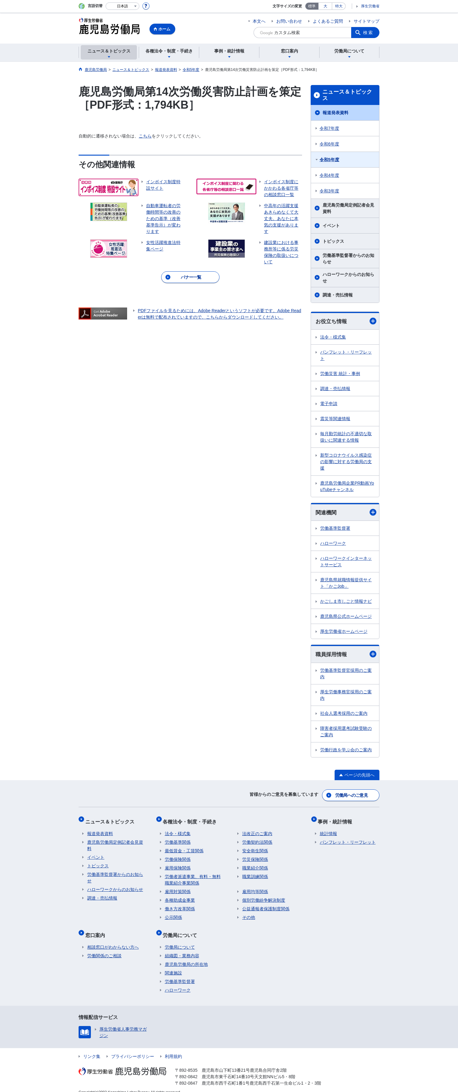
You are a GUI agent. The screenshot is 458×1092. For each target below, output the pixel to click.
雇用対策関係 (178, 887)
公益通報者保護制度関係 (265, 904)
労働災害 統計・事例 (340, 373)
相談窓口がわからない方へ (113, 938)
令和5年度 (329, 159)
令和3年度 (329, 190)
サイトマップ (366, 21)
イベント (331, 225)
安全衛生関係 (255, 846)
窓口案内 (97, 928)
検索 (368, 32)
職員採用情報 (346, 655)
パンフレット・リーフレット (346, 355)
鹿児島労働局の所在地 (186, 956)
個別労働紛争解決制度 (263, 895)
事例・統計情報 (337, 819)
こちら (145, 136)
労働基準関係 (178, 837)
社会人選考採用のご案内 (343, 714)
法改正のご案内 (257, 829)
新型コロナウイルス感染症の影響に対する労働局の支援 (346, 462)
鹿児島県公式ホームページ (346, 617)
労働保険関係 (178, 855)
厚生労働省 (370, 6)
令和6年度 (329, 143)
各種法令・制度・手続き (192, 819)
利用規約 (173, 1048)
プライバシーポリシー (132, 1048)
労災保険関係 (255, 855)
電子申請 (328, 403)
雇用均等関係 (255, 887)
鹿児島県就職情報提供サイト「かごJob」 (346, 584)
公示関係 (173, 913)
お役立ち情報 (346, 321)
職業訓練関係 (255, 872)
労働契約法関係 (257, 837)
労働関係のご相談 (104, 947)
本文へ (259, 21)
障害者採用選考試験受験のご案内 (346, 732)
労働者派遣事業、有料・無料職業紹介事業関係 (193, 875)
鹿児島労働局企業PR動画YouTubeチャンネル (347, 486)
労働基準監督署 (335, 529)
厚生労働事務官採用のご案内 (346, 696)
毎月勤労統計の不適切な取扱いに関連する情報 (346, 437)
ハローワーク (333, 544)
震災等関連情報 (335, 418)
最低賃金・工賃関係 (184, 846)
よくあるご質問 (328, 21)
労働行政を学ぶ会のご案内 (346, 750)
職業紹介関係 (255, 863)
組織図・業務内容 (182, 947)
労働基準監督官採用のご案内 (346, 674)
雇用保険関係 (178, 863)
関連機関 (346, 513)
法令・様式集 (333, 337)
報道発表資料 (335, 112)
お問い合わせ (289, 21)
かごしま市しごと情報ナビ (346, 602)
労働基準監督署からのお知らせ (348, 258)
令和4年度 (329, 175)
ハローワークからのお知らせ (348, 277)
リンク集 (91, 1048)
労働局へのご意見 (352, 794)
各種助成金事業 (180, 895)
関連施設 (173, 964)
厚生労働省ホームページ (343, 632)
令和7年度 (329, 128)
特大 (339, 6)
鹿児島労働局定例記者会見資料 (348, 208)
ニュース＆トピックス (347, 95)
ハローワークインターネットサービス (346, 562)
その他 (248, 913)
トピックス (333, 241)
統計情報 (328, 829)
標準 (312, 6)
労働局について (182, 928)
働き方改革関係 (180, 904)
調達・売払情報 (338, 294)
